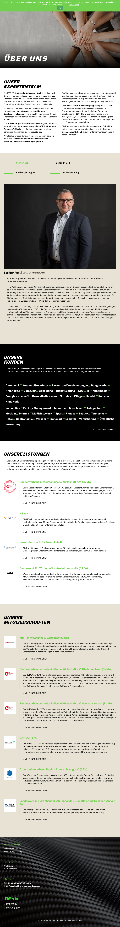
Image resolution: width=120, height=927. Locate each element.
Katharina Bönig (71, 172)
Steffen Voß (22, 163)
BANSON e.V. (28, 737)
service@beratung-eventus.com (25, 886)
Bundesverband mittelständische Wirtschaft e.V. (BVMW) (56, 481)
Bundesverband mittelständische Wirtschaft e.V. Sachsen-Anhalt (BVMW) (66, 703)
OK (60, 8)
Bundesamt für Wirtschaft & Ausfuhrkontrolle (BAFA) (54, 568)
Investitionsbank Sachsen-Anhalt (41, 542)
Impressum (11, 904)
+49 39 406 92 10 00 (21, 883)
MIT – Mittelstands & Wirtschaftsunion (44, 637)
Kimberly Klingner (25, 172)
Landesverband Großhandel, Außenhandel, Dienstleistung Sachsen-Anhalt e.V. (67, 802)
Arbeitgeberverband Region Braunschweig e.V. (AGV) (53, 769)
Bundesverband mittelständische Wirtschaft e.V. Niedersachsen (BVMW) (66, 669)
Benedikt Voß (63, 163)
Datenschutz (74, 5)
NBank (24, 513)
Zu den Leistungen (104, 429)
